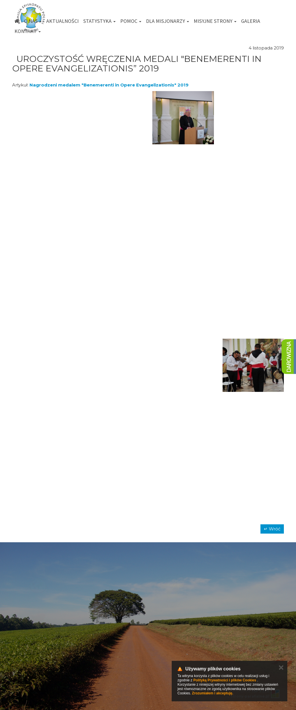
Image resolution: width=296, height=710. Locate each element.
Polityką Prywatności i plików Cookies (224, 680)
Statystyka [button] (99, 21)
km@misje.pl (166, 641)
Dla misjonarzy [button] (167, 21)
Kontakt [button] (27, 31)
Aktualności (62, 21)
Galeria (250, 21)
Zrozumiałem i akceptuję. (212, 693)
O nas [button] (33, 21)
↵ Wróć (272, 529)
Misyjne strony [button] (215, 21)
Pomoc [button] (130, 21)
